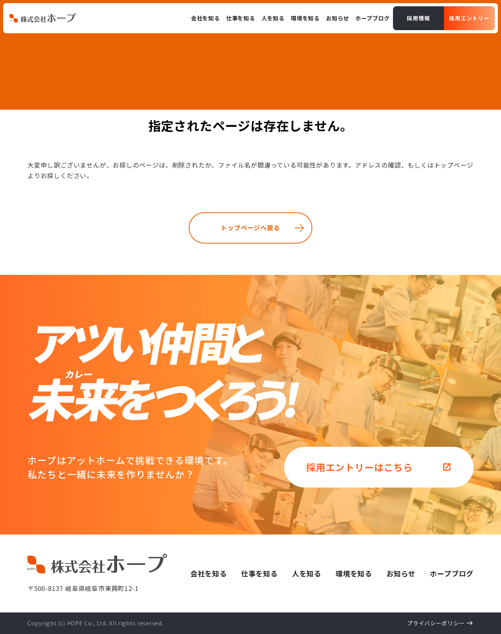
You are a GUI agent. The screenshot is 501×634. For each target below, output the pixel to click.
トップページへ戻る (250, 227)
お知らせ (401, 573)
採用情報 (418, 18)
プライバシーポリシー (436, 623)
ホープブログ (452, 573)
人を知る (306, 573)
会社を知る (208, 573)
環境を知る (353, 573)
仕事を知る (259, 573)
